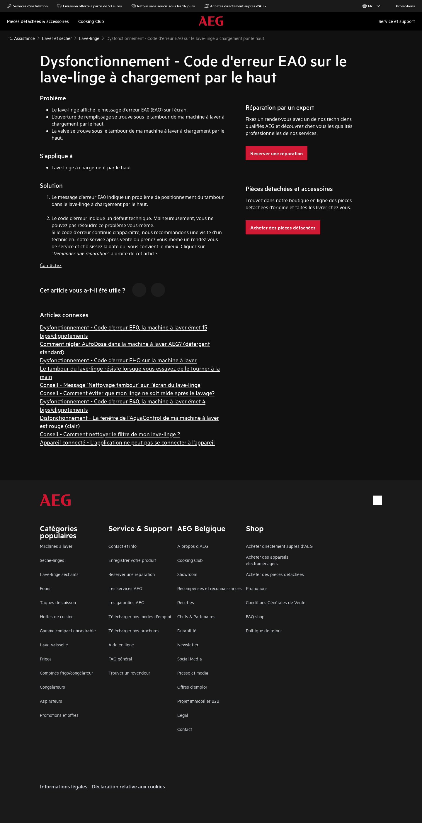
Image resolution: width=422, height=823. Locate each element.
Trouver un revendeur (129, 672)
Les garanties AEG (126, 602)
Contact (184, 729)
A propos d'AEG (192, 546)
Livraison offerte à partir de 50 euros (89, 6)
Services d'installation (27, 6)
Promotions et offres (59, 715)
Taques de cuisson (58, 602)
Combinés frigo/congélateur (66, 672)
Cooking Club (190, 560)
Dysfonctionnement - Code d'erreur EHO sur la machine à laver (118, 360)
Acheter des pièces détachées (275, 574)
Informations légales (63, 786)
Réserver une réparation (131, 574)
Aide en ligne (121, 644)
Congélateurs (52, 687)
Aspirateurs (51, 701)
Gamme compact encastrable (68, 630)
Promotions (402, 6)
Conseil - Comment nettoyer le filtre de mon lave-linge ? (110, 433)
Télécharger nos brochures (133, 630)
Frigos (46, 658)
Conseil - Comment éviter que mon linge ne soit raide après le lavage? (127, 392)
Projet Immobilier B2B (198, 701)
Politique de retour (264, 630)
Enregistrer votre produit (132, 560)
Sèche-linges (52, 560)
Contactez (51, 264)
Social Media (189, 658)
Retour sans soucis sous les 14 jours (163, 6)
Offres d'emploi (192, 687)
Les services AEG (125, 588)
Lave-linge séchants (59, 574)
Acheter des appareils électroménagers (267, 560)
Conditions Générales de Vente (275, 602)
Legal (182, 715)
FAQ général (120, 658)
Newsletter (187, 644)
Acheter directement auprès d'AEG (279, 546)
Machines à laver (56, 546)
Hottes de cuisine (57, 616)
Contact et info (122, 546)
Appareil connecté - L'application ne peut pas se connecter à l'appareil (127, 442)
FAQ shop (255, 616)
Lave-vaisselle (54, 644)
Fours (45, 588)
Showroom (187, 574)
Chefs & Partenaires (196, 616)
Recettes (185, 602)
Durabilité (186, 630)
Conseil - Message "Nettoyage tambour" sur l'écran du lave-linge (120, 384)
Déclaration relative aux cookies (128, 786)
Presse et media (192, 672)
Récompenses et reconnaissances (209, 588)
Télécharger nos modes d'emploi (139, 616)
